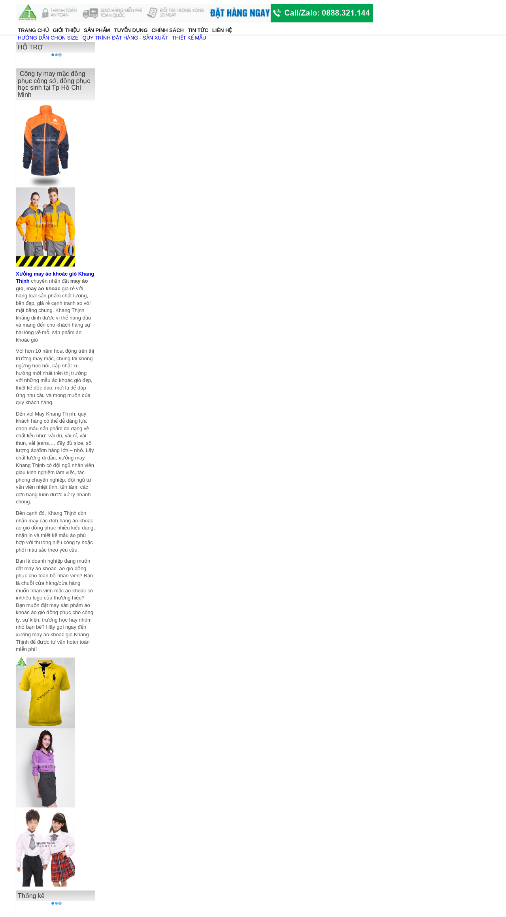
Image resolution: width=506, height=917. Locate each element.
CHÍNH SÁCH (167, 30)
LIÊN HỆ (222, 30)
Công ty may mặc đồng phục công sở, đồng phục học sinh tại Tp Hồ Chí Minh (54, 84)
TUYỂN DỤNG (130, 30)
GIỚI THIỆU (66, 30)
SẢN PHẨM (97, 30)
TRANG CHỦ (33, 30)
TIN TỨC (198, 30)
